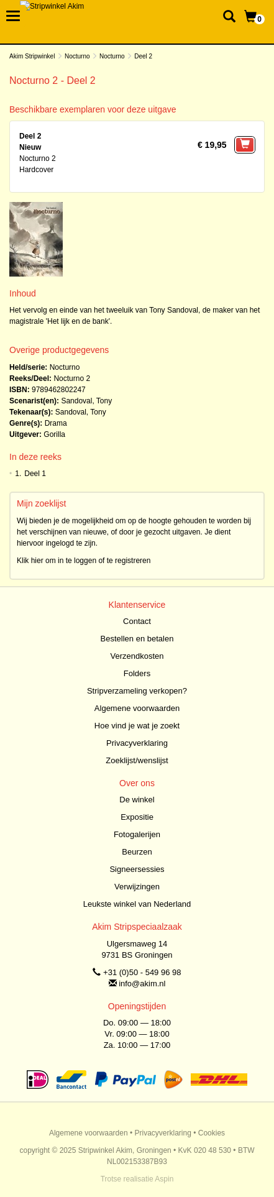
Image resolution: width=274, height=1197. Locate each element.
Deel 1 (35, 473)
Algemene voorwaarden (137, 708)
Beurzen (137, 851)
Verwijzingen (137, 886)
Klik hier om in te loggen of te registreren (83, 560)
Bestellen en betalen (137, 638)
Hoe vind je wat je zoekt (137, 725)
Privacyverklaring (137, 743)
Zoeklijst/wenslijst (137, 760)
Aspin (164, 1179)
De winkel (136, 799)
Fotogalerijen (137, 834)
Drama (56, 423)
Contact (137, 621)
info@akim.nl (142, 983)
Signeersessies (136, 869)
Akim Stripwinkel (32, 56)
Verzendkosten (136, 656)
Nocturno (77, 56)
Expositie (137, 817)
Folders (137, 673)
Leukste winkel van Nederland (137, 904)
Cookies (211, 1133)
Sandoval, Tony (86, 401)
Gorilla (54, 434)
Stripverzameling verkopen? (137, 690)
